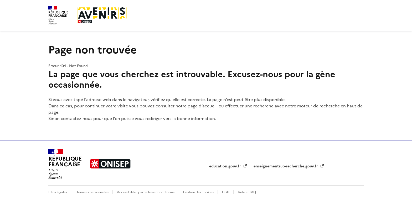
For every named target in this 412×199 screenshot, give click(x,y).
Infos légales (58, 192)
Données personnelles (92, 192)
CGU (226, 192)
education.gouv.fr (225, 166)
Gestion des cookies (198, 192)
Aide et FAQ (247, 192)
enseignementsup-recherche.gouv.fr (286, 166)
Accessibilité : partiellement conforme (146, 192)
